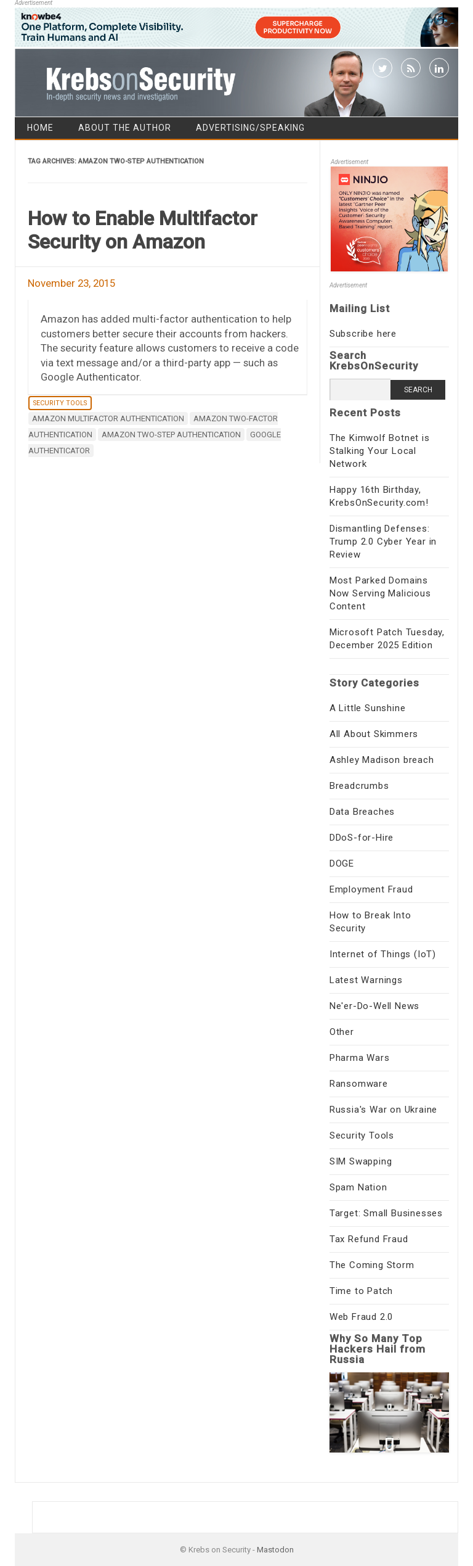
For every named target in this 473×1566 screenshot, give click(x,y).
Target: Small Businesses (386, 1213)
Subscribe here (363, 333)
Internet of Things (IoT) (382, 954)
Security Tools (60, 403)
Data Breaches (362, 811)
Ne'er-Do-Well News (374, 1006)
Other (341, 1031)
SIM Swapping (360, 1161)
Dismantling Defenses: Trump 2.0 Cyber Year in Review (383, 541)
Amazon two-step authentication (171, 434)
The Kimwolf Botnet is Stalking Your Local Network (379, 450)
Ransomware (358, 1083)
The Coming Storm (371, 1265)
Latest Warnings (366, 980)
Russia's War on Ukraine (383, 1109)
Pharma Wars (359, 1057)
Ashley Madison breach (381, 759)
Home (40, 128)
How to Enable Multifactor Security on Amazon (142, 230)
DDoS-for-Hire (361, 837)
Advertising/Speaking (250, 128)
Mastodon (275, 1549)
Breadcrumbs (359, 785)
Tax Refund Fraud (368, 1239)
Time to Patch (361, 1290)
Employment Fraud (371, 889)
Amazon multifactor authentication (108, 418)
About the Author (124, 128)
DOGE (341, 863)
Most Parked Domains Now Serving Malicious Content (380, 593)
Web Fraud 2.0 (361, 1316)
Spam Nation (358, 1187)
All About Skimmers (373, 734)
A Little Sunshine (367, 708)
